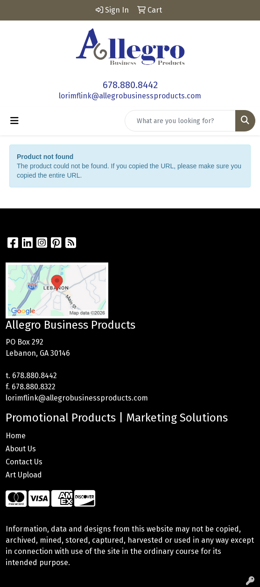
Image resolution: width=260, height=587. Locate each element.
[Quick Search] (180, 120)
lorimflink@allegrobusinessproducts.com (130, 95)
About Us (21, 448)
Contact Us (24, 461)
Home (16, 435)
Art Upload (24, 474)
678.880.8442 (130, 84)
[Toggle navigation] (14, 120)
